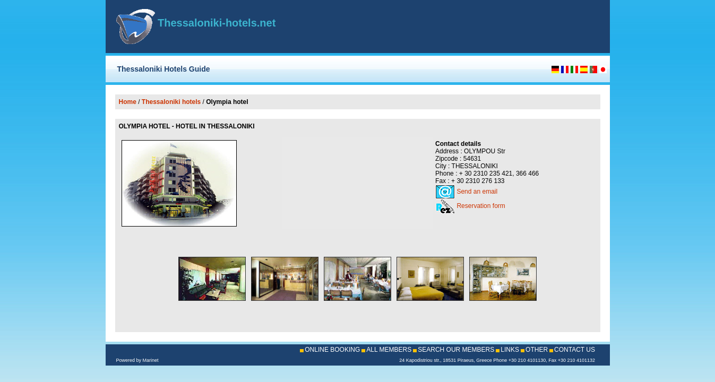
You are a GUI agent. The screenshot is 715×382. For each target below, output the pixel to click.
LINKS (510, 349)
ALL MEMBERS (388, 349)
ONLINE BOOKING (332, 349)
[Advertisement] (475, 26)
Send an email (476, 191)
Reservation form (480, 206)
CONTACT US (574, 349)
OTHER (537, 349)
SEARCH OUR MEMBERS (456, 349)
